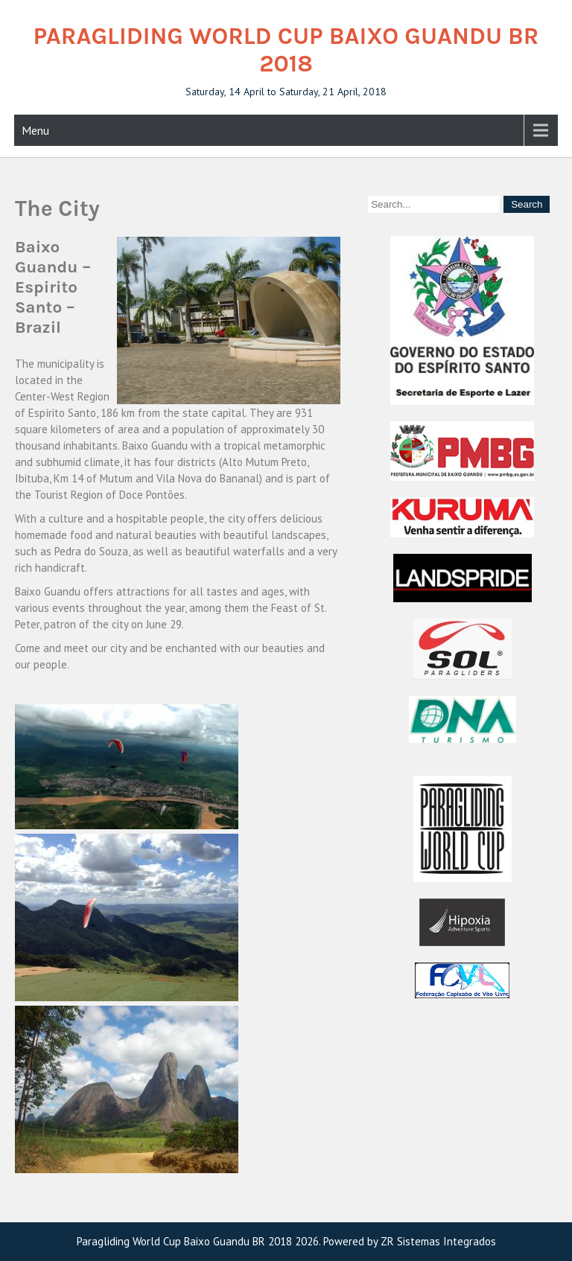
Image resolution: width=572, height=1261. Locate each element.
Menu (35, 130)
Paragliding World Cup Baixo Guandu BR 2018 (286, 49)
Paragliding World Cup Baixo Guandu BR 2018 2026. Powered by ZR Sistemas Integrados (286, 1241)
